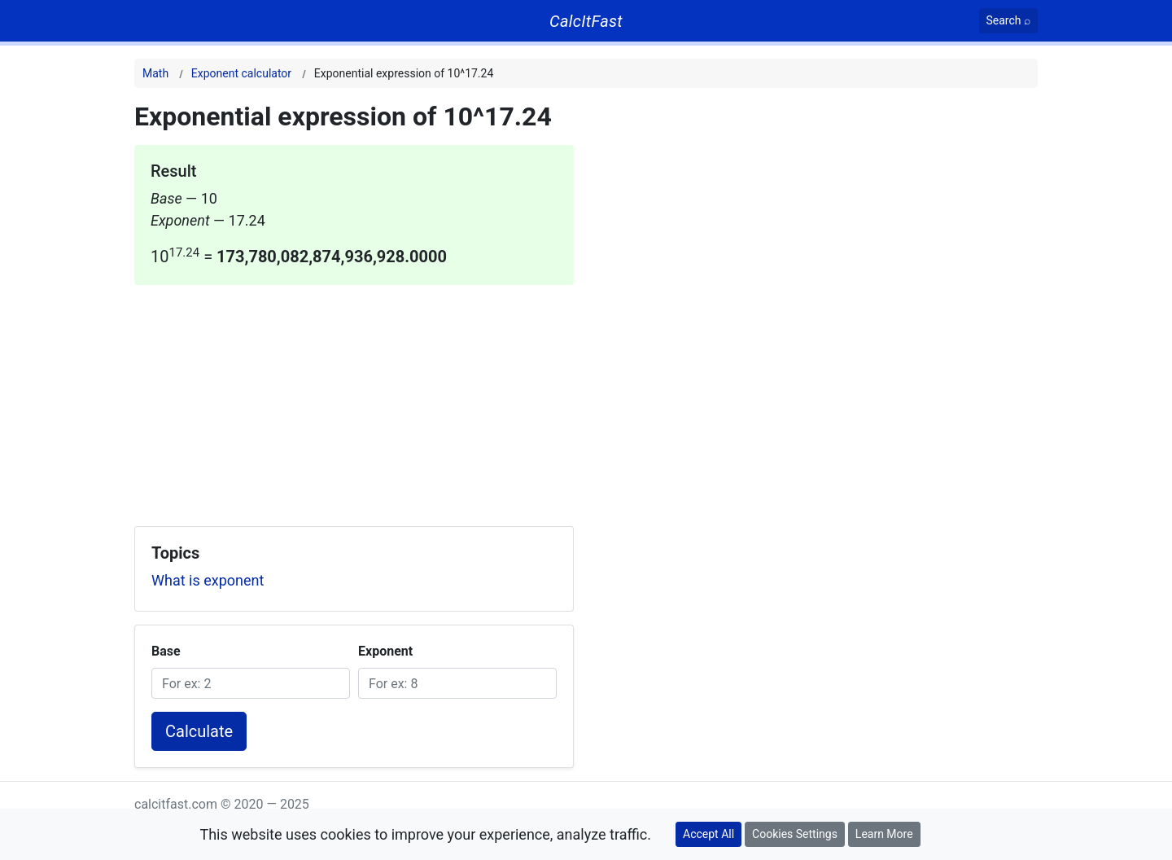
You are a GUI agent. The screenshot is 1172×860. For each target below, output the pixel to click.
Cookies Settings (794, 833)
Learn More (884, 833)
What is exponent (207, 580)
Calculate (199, 731)
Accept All (708, 833)
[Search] (1009, 20)
